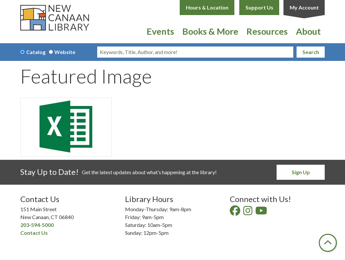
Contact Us (34, 233)
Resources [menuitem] (267, 31)
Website (64, 52)
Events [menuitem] (160, 31)
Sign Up (301, 172)
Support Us (259, 7)
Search (310, 52)
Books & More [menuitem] (210, 31)
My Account (304, 7)
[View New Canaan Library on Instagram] (248, 212)
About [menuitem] (308, 31)
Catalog (35, 52)
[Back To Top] (328, 243)
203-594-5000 (37, 225)
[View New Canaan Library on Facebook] (235, 212)
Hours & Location (207, 7)
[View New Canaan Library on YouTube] (261, 212)
